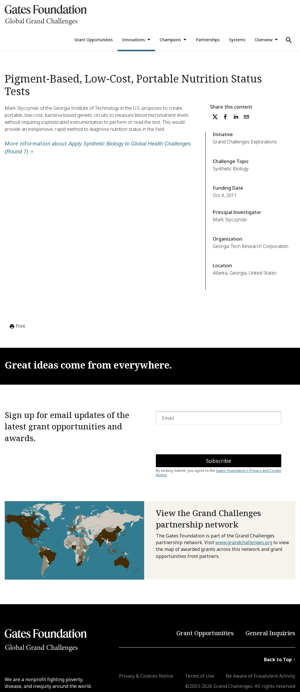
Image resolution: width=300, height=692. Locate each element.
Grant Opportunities (93, 39)
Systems (237, 39)
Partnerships (208, 39)
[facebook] (225, 117)
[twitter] (215, 117)
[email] (246, 117)
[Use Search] (288, 40)
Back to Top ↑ (279, 659)
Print (16, 326)
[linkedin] (236, 117)
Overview (263, 39)
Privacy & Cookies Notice (146, 676)
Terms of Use (199, 676)
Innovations (133, 39)
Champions (170, 39)
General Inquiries (270, 633)
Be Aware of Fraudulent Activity (260, 676)
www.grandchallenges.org (243, 542)
